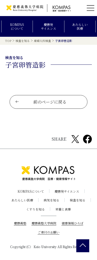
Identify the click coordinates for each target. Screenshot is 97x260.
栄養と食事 (63, 209)
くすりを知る (35, 209)
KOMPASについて (17, 26)
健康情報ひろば (72, 223)
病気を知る (51, 200)
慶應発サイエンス (48, 26)
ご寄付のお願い (48, 232)
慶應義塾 (20, 223)
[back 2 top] (82, 245)
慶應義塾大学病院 (44, 223)
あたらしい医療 (80, 26)
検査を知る (77, 200)
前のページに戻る (40, 102)
